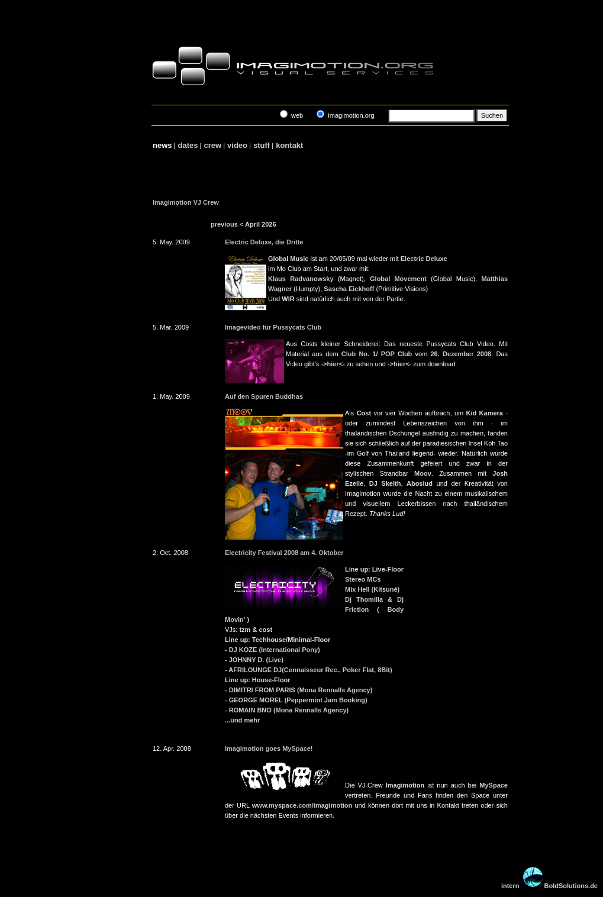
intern (510, 885)
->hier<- (332, 363)
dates (188, 145)
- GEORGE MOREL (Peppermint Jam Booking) (296, 700)
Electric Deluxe (424, 258)
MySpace (493, 785)
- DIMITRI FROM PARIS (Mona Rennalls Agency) (298, 689)
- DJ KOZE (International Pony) (272, 649)
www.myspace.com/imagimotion (302, 805)
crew (212, 145)
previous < (227, 224)
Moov (422, 473)
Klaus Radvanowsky (301, 278)
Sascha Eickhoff (349, 288)
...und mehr (242, 720)
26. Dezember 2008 (460, 353)
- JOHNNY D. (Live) (254, 659)
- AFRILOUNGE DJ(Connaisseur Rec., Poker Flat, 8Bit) (308, 669)
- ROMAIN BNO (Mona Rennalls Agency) (287, 710)
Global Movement (398, 278)
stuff (261, 145)
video (237, 145)
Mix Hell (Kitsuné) (372, 589)
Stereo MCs (363, 579)
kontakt (289, 145)
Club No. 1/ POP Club (376, 353)
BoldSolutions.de (571, 885)
